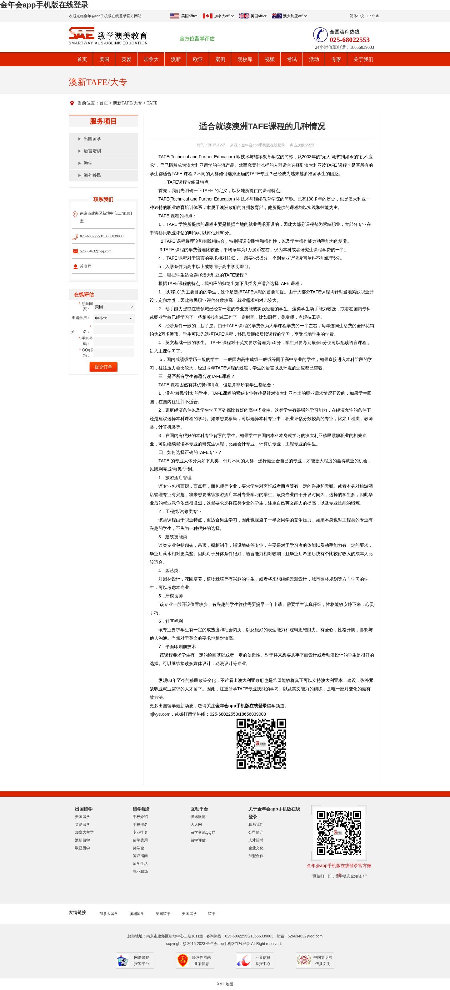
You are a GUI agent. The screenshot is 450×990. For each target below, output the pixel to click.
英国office (259, 16)
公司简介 (255, 832)
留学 (212, 913)
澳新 (176, 59)
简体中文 (357, 16)
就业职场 (140, 871)
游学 (88, 163)
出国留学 (92, 138)
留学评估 (198, 840)
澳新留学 (82, 840)
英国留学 (163, 913)
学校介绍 (140, 817)
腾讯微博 (198, 817)
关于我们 (363, 59)
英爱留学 (82, 824)
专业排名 (140, 832)
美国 (104, 59)
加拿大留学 (84, 832)
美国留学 (82, 817)
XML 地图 (225, 984)
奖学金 (138, 848)
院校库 (245, 59)
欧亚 (198, 59)
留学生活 (140, 863)
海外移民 (92, 175)
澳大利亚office (295, 16)
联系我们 (255, 824)
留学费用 (140, 840)
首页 (82, 59)
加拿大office (224, 16)
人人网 (196, 824)
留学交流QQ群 (203, 832)
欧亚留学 (82, 848)
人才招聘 (255, 840)
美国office (189, 16)
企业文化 (255, 848)
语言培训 (92, 151)
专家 (336, 59)
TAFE (152, 103)
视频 (270, 59)
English (373, 16)
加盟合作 (255, 856)
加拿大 (151, 59)
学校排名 (140, 824)
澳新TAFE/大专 (127, 103)
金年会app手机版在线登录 (44, 5)
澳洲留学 (136, 913)
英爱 (127, 59)
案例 (220, 59)
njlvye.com (160, 714)
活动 (314, 59)
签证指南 (140, 856)
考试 (292, 59)
